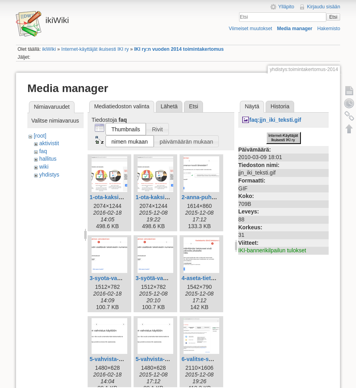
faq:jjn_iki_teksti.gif (275, 120)
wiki (43, 166)
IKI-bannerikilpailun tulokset (272, 250)
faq (43, 151)
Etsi (333, 17)
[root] (40, 136)
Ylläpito (286, 7)
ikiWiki (49, 49)
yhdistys (49, 174)
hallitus (48, 159)
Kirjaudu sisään (323, 7)
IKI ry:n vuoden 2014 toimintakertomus (179, 49)
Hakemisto (328, 28)
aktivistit (49, 143)
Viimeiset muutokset (250, 28)
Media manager (294, 28)
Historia (280, 106)
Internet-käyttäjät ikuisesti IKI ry (95, 49)
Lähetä (169, 106)
